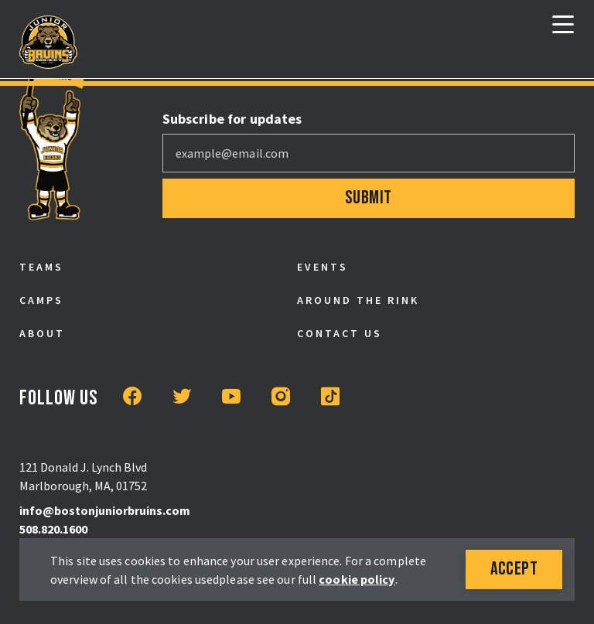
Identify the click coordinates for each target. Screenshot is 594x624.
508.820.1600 (53, 529)
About (42, 333)
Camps (41, 300)
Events (322, 267)
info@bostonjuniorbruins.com (104, 510)
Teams (41, 267)
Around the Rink (358, 300)
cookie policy (356, 579)
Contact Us (339, 333)
